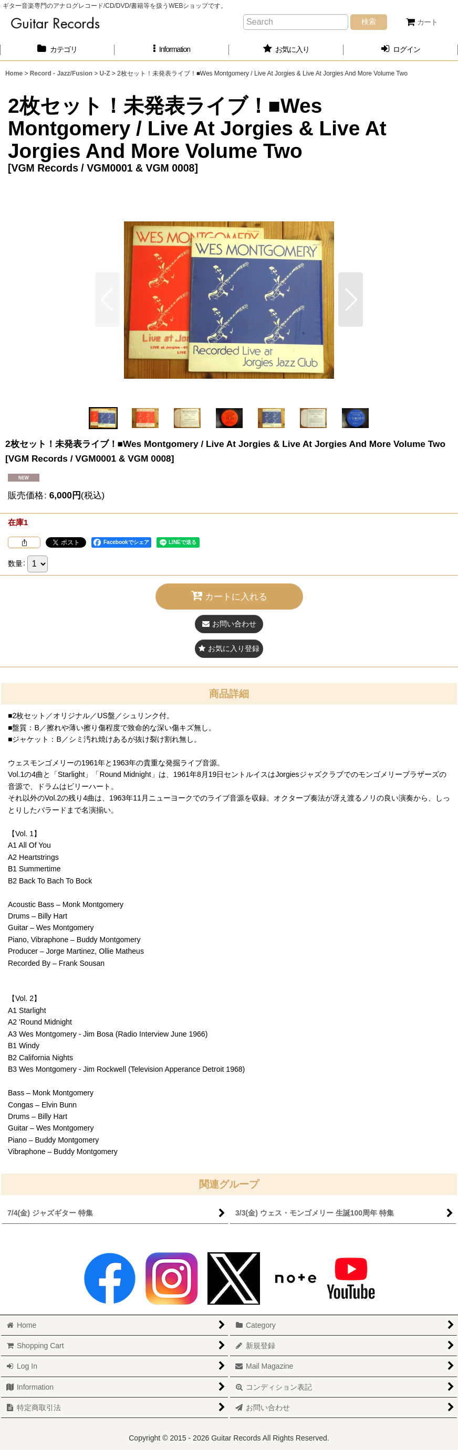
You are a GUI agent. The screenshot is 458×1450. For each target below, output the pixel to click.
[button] (171, 49)
